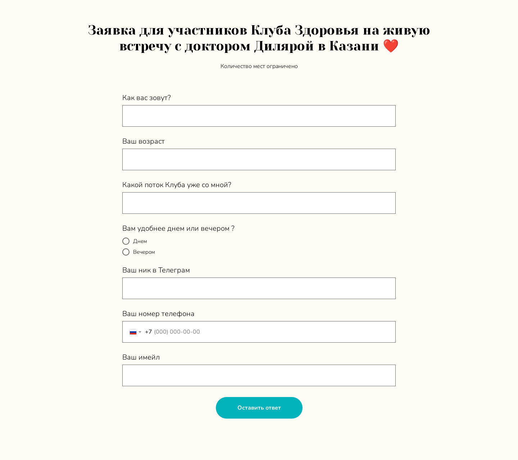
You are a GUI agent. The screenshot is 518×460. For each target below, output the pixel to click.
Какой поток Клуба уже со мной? (176, 185)
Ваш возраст (143, 141)
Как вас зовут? (146, 98)
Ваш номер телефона (158, 314)
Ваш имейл (141, 357)
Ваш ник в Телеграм (156, 270)
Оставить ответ (259, 408)
